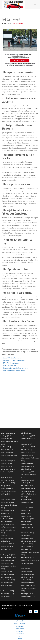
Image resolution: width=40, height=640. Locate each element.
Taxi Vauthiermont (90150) (28, 439)
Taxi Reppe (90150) (6, 436)
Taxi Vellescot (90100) (7, 547)
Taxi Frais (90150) (5, 535)
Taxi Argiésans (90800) (27, 502)
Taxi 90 (9, 23)
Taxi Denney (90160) (6, 466)
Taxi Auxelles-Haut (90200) (8, 499)
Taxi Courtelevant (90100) (8, 433)
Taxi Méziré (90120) (26, 433)
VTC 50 (20, 636)
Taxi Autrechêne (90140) (27, 466)
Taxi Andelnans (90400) (7, 560)
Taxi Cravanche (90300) (27, 491)
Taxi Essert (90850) (6, 549)
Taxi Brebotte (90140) (27, 544)
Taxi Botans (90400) (26, 524)
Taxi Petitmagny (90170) (27, 558)
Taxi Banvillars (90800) (27, 538)
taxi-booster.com (11, 605)
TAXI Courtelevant (9, 365)
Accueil (4, 23)
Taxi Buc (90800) (25, 569)
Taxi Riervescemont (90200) (9, 455)
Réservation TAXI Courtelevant (14, 360)
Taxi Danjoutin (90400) (27, 455)
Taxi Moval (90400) (26, 516)
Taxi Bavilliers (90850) (7, 538)
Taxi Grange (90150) (6, 571)
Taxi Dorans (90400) (26, 571)
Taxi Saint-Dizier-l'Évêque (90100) (30, 560)
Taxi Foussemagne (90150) (28, 541)
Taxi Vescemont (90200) (7, 544)
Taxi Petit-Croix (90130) (7, 480)
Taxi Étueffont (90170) (7, 519)
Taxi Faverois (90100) (7, 577)
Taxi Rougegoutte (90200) (8, 555)
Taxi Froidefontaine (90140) (8, 491)
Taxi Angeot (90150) (6, 463)
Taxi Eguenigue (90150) (27, 574)
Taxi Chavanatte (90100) (27, 547)
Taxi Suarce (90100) (6, 522)
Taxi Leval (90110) (26, 535)
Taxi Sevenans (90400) (7, 563)
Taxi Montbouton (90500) (28, 585)
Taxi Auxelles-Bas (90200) (28, 488)
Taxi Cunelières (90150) (27, 533)
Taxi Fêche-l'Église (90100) (28, 494)
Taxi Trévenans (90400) (7, 502)
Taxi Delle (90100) (25, 511)
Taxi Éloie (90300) (5, 541)
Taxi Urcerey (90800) (26, 549)
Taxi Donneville (19, 629)
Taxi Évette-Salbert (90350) (8, 527)
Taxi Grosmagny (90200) (27, 472)
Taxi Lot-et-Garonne (19, 623)
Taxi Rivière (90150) (26, 483)
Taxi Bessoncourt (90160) (28, 447)
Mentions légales (7, 608)
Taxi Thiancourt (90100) (7, 574)
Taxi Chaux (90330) (26, 580)
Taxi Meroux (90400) (26, 444)
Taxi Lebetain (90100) (27, 563)
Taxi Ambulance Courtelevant (14, 371)
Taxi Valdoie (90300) (6, 513)
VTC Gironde (19, 621)
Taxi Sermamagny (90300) (28, 436)
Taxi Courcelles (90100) (7, 524)
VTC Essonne (20, 626)
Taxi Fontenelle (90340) (7, 591)
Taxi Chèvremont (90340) (8, 483)
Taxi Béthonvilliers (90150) (8, 461)
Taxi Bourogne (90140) (7, 450)
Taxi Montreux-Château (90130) (29, 452)
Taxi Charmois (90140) (27, 486)
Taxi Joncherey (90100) (27, 480)
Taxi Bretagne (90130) (27, 594)
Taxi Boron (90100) (26, 513)
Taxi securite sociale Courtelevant (15, 368)
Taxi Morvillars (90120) (27, 508)
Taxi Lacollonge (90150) (7, 594)
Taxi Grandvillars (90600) (27, 519)
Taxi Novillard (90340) (27, 469)
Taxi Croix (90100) (5, 516)
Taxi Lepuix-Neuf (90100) (7, 596)
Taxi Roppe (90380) (6, 494)
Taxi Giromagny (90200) (7, 511)
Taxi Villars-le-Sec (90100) (8, 580)
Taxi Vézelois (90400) (6, 477)
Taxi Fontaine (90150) (7, 488)
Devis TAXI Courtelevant (12, 358)
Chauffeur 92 (19, 634)
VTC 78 (20, 639)
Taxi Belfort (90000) (6, 439)
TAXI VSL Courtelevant (11, 363)
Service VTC (19, 631)
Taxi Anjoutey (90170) (27, 577)
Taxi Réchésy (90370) (27, 527)
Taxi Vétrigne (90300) (6, 585)
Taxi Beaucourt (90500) (27, 583)
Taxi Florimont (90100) (7, 583)
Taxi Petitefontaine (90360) (8, 558)
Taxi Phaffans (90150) (7, 452)
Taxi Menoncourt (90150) (8, 469)
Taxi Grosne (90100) (26, 450)
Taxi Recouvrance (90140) (28, 596)
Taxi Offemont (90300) (7, 472)
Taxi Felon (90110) (6, 447)
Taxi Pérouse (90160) (27, 522)
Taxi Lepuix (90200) (6, 486)
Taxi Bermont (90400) (27, 463)
